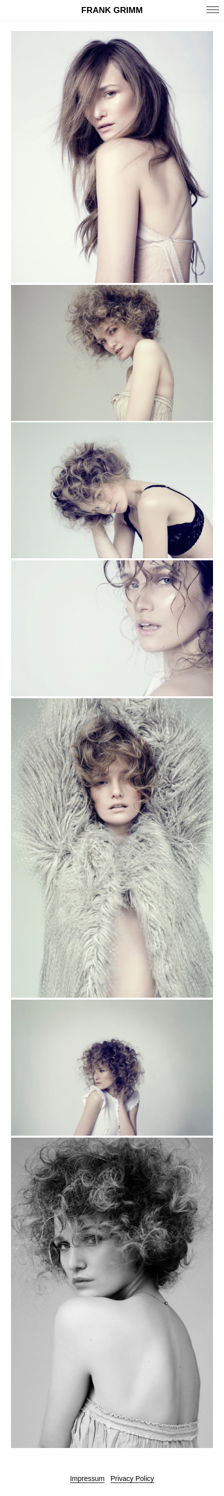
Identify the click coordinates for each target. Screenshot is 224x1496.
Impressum (87, 1479)
